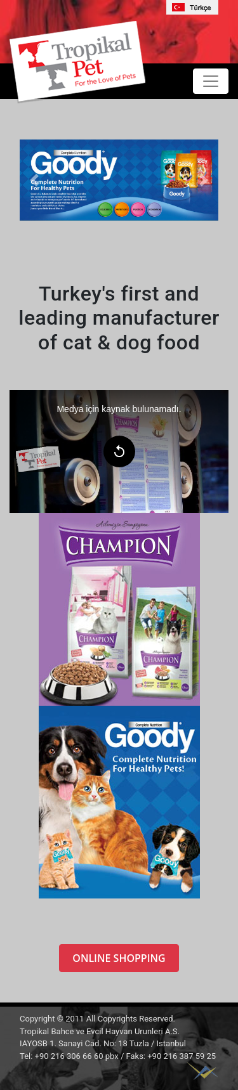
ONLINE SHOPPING (118, 958)
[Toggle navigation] (210, 81)
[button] (35, 180)
